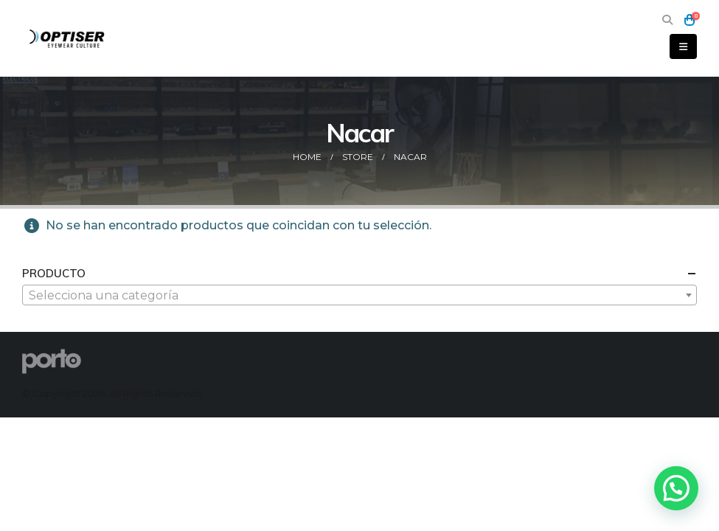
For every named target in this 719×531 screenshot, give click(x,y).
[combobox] (359, 295)
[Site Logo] (67, 38)
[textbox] (359, 295)
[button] (667, 20)
